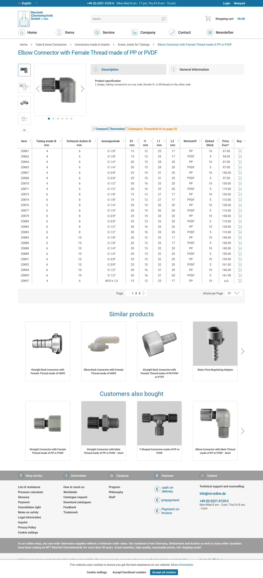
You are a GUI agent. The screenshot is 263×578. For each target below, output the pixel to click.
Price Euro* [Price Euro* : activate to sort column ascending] (225, 143)
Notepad (239, 3)
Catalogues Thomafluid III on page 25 (151, 129)
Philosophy (116, 492)
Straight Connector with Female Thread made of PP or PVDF (48, 451)
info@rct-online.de (213, 493)
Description (105, 69)
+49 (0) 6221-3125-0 (100, 3)
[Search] (163, 19)
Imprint (22, 522)
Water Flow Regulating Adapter (215, 369)
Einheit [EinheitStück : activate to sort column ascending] (209, 143)
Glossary (23, 497)
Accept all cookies (164, 572)
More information (182, 564)
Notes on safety (28, 512)
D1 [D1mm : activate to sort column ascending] (132, 143)
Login (226, 3)
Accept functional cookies (129, 572)
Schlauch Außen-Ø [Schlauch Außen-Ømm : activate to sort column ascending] (79, 143)
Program (114, 487)
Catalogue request (75, 497)
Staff (112, 497)
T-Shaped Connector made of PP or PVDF (159, 451)
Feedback (69, 507)
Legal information (29, 517)
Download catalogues (77, 502)
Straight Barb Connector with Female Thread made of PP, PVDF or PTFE (160, 373)
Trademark (70, 512)
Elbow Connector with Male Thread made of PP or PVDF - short (215, 451)
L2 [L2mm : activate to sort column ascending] (172, 143)
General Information (190, 69)
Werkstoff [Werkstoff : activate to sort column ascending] (190, 141)
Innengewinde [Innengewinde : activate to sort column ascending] (110, 141)
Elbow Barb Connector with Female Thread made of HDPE (104, 371)
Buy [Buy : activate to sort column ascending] (239, 141)
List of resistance (29, 487)
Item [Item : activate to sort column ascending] (24, 141)
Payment (24, 502)
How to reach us (73, 487)
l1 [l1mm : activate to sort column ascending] (145, 143)
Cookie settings (28, 532)
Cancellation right (29, 507)
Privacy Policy (27, 527)
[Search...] (129, 19)
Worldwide (70, 492)
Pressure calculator (30, 492)
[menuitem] (228, 3)
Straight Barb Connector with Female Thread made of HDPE (48, 371)
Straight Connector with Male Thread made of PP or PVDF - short (103, 451)
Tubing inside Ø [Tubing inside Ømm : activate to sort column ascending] (46, 143)
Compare (100, 129)
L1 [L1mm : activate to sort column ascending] (159, 143)
